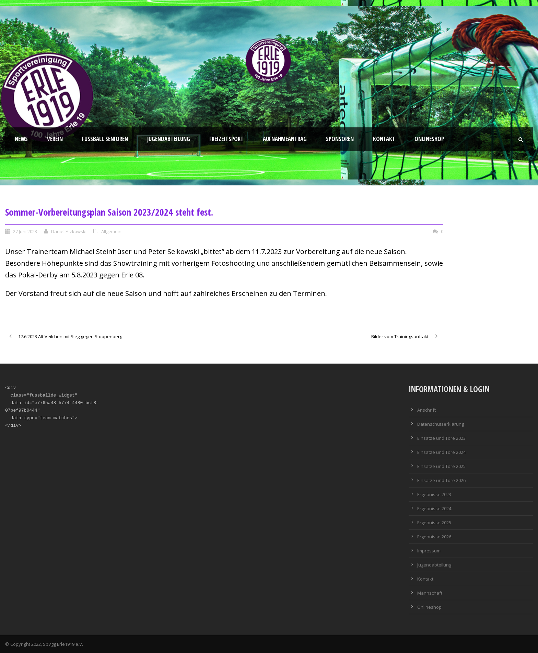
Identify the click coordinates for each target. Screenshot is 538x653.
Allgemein (111, 231)
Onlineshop (429, 139)
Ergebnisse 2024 (434, 508)
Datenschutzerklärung (440, 424)
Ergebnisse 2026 (434, 537)
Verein (55, 139)
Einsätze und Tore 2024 (441, 452)
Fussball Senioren (105, 139)
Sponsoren (340, 139)
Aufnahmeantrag (285, 139)
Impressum (429, 551)
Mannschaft (429, 593)
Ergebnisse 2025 (434, 522)
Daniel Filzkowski (68, 231)
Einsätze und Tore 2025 (441, 466)
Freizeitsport (226, 139)
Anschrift (426, 410)
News (21, 139)
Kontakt (384, 139)
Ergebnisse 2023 (434, 494)
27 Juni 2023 (25, 231)
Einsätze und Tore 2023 (441, 438)
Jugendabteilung (168, 139)
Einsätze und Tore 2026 (441, 480)
